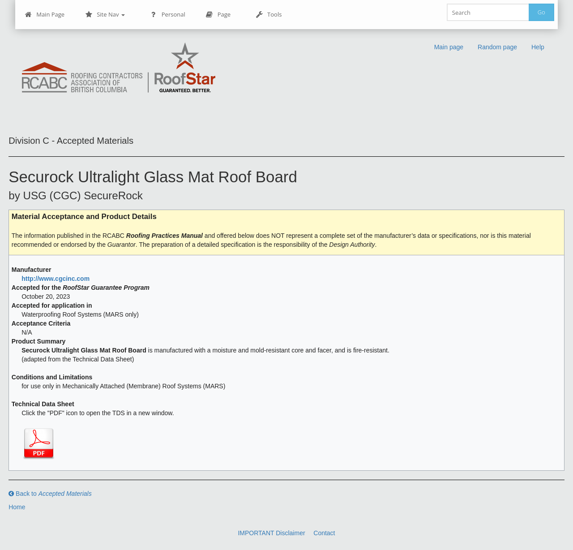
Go (541, 12)
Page (218, 14)
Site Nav (105, 14)
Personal (167, 14)
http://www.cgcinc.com (55, 278)
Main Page (44, 14)
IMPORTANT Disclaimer (271, 533)
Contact (324, 533)
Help (537, 47)
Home (17, 507)
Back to (50, 493)
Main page (448, 47)
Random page (497, 47)
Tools (269, 14)
